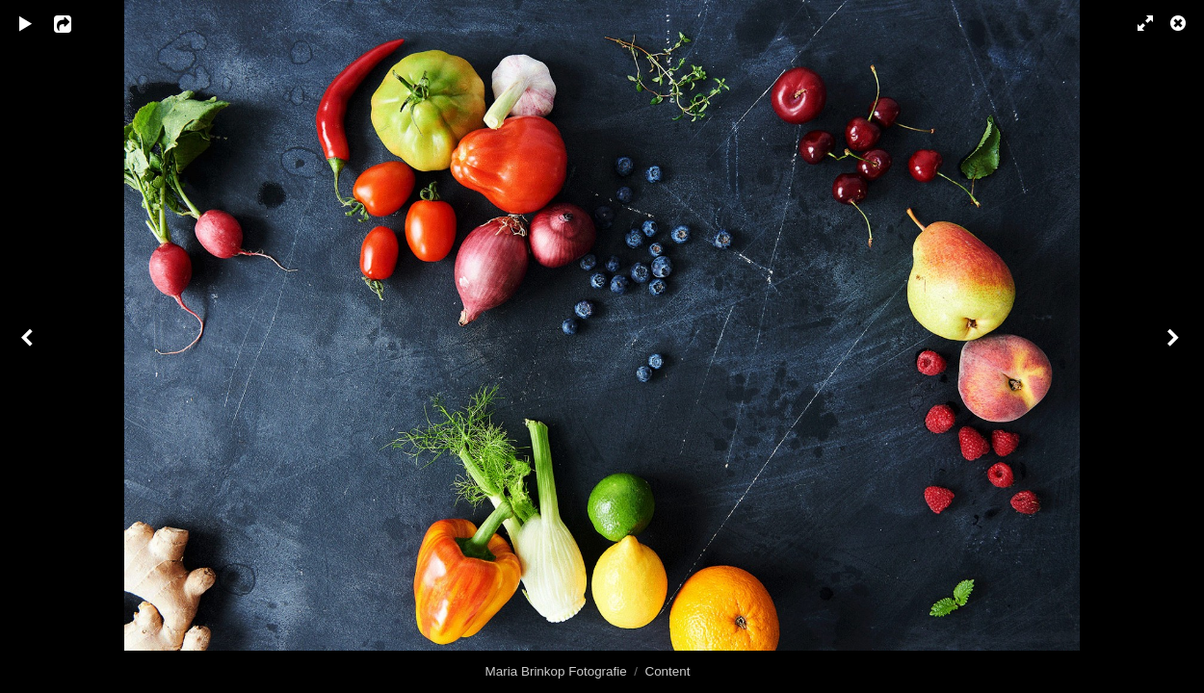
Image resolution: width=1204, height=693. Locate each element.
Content (667, 671)
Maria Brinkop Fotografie (556, 671)
